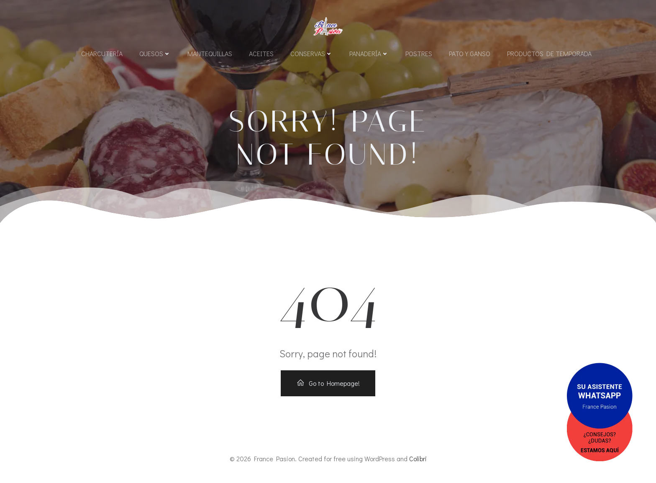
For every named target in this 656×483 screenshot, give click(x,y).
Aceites (261, 53)
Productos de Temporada (549, 53)
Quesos (155, 53)
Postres (418, 53)
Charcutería (102, 53)
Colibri (418, 458)
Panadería (369, 53)
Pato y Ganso (469, 53)
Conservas (311, 53)
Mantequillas (209, 53)
